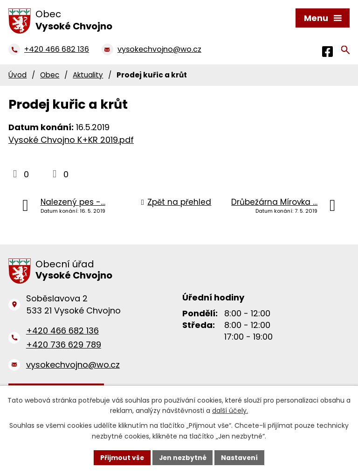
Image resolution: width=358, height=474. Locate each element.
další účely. (230, 410)
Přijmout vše (121, 457)
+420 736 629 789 (63, 344)
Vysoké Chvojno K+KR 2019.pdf (71, 140)
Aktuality (88, 75)
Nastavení (240, 457)
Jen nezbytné (182, 457)
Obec (49, 75)
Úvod (17, 75)
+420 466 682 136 (62, 330)
